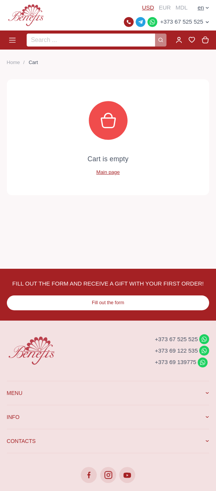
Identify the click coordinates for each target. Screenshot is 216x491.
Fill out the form (108, 302)
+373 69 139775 (176, 362)
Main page (108, 172)
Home (13, 62)
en (201, 7)
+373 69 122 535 (176, 350)
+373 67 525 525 (181, 21)
